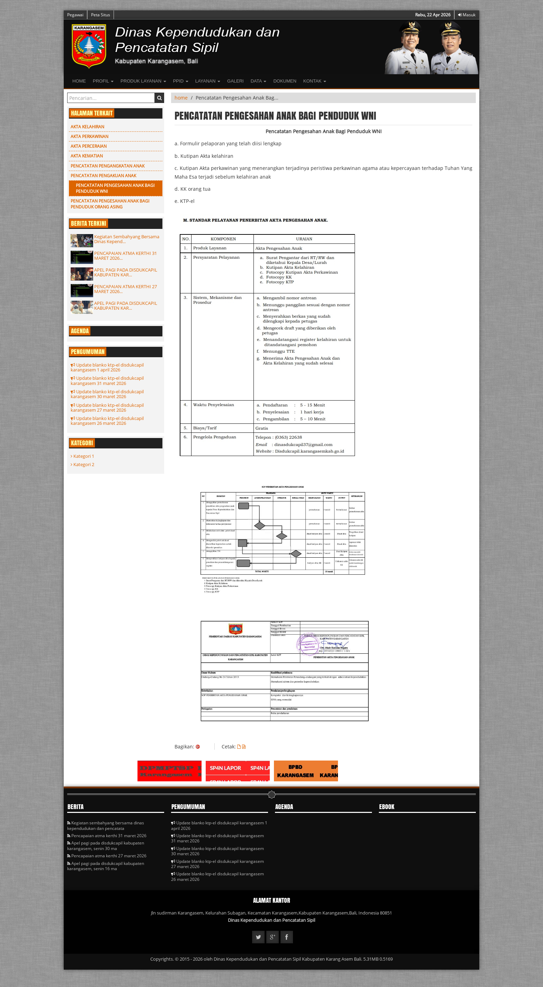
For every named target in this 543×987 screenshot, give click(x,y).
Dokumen (284, 81)
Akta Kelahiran (87, 127)
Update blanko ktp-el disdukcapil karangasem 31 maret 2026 (107, 380)
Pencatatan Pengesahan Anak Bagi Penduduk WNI (115, 188)
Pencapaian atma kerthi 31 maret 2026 (106, 836)
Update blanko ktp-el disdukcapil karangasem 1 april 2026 (107, 367)
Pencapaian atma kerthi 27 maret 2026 (106, 856)
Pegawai (75, 15)
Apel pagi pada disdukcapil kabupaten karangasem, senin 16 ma (105, 866)
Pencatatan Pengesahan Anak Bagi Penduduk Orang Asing (110, 204)
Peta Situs (100, 15)
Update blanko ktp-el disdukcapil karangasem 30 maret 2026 (107, 394)
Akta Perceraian (89, 146)
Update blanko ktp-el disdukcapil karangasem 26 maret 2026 (107, 420)
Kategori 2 (82, 464)
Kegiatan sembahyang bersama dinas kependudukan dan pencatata (105, 825)
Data (259, 81)
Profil (103, 81)
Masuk (466, 15)
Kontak (314, 81)
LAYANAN (207, 81)
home (181, 97)
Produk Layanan (143, 81)
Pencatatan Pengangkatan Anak (107, 166)
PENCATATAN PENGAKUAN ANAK (103, 176)
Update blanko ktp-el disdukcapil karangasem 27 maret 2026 (107, 407)
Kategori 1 (82, 456)
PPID (180, 81)
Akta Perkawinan (89, 136)
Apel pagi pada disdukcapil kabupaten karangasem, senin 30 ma (105, 845)
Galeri (235, 81)
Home (79, 81)
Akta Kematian (87, 156)
